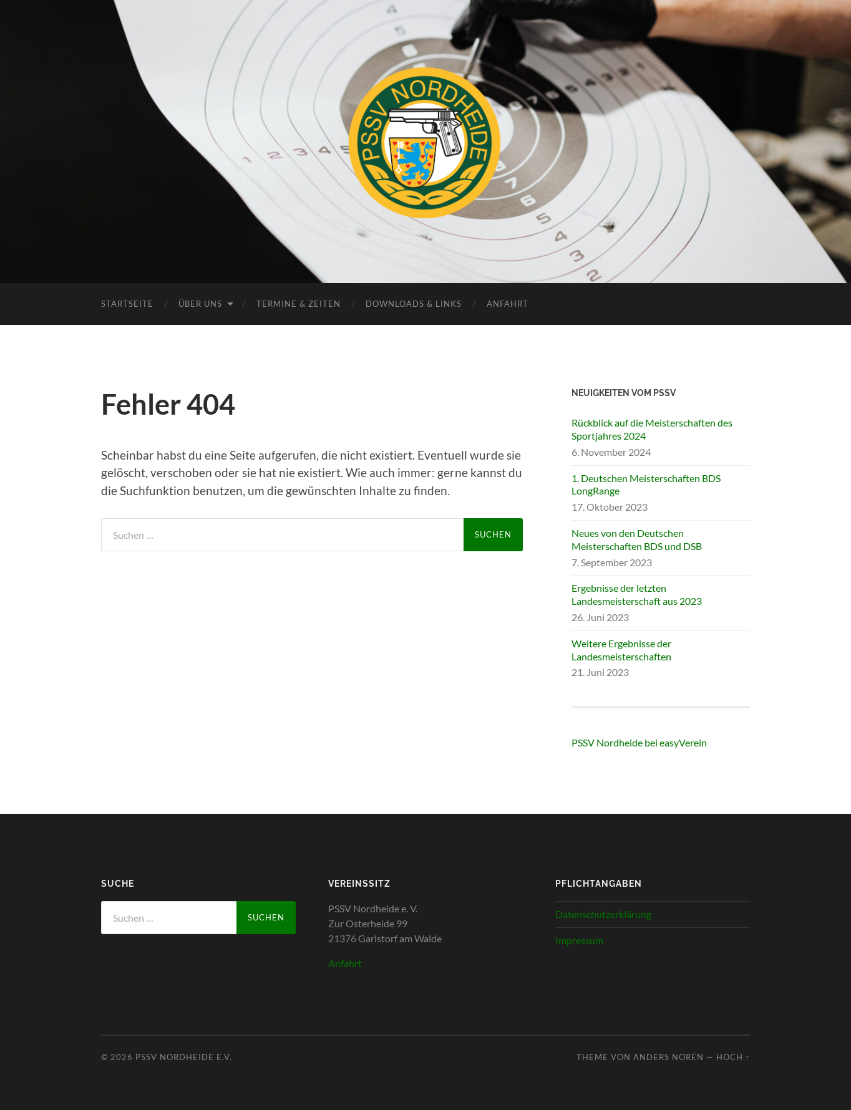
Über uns (200, 304)
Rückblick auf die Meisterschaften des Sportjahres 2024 (651, 429)
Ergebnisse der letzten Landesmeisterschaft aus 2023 (636, 594)
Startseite (127, 304)
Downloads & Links (414, 304)
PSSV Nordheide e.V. (183, 1057)
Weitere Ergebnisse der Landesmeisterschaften (621, 649)
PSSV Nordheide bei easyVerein (639, 742)
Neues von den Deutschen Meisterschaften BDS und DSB (636, 539)
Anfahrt (507, 304)
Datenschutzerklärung (603, 914)
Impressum (579, 940)
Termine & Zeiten (298, 304)
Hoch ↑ (733, 1057)
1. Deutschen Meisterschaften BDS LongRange (646, 484)
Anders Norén (668, 1057)
